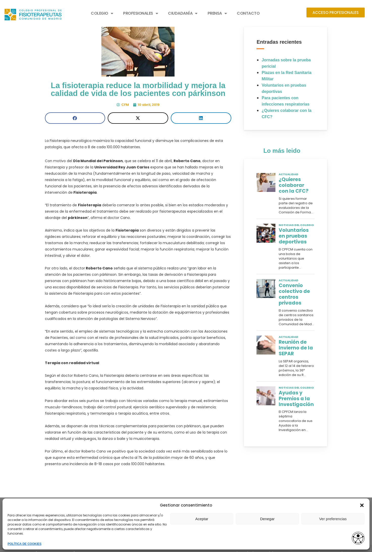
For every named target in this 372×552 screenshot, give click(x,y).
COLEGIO (102, 13)
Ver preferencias (333, 519)
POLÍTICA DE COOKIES (24, 544)
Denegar (267, 519)
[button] (361, 505)
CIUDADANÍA (182, 13)
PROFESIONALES (140, 13)
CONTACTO (248, 13)
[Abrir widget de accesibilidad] (358, 538)
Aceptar (201, 519)
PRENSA (217, 13)
